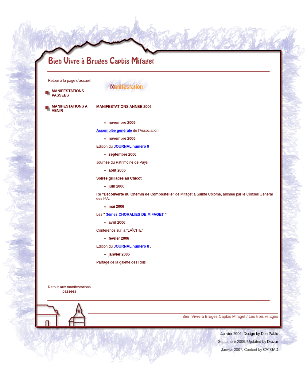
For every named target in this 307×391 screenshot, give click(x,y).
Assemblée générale (114, 130)
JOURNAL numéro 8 (131, 246)
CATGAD (270, 349)
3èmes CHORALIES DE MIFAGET (135, 214)
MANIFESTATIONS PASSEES (68, 93)
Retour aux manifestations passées (69, 289)
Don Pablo (269, 334)
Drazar (272, 342)
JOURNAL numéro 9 (131, 146)
